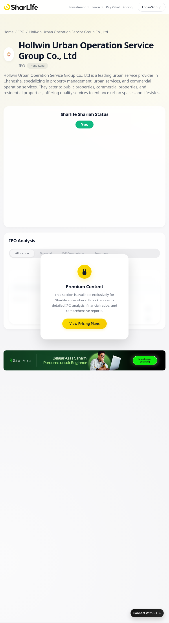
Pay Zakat (113, 7)
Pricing (127, 7)
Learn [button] (96, 7)
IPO (21, 31)
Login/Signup (151, 7)
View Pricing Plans (84, 367)
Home (9, 31)
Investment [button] (78, 7)
